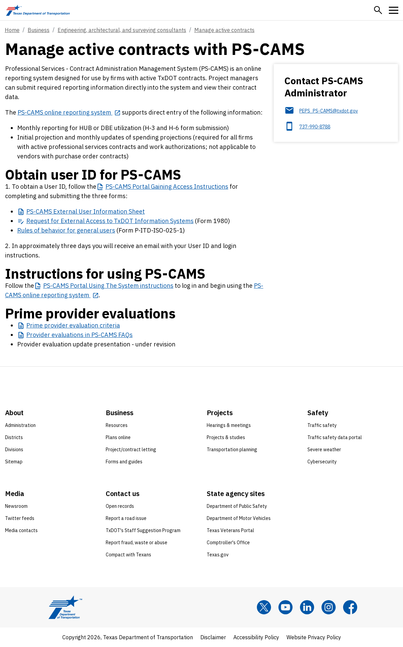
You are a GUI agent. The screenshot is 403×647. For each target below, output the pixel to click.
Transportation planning (232, 449)
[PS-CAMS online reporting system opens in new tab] (69, 112)
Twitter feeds (19, 518)
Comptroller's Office (228, 543)
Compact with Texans (128, 555)
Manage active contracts (224, 30)
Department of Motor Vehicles (239, 518)
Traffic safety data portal (334, 437)
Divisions (14, 449)
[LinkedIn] (307, 607)
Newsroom (16, 506)
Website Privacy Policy (314, 637)
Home (12, 30)
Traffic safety (322, 425)
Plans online (118, 437)
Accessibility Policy (256, 637)
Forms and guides (124, 462)
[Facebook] (350, 607)
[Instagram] (329, 607)
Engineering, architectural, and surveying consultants (122, 30)
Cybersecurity (322, 462)
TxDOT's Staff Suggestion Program (143, 530)
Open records (120, 506)
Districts (14, 437)
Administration (20, 425)
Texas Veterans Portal (230, 530)
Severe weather (324, 449)
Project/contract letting (131, 449)
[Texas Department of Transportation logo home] (38, 10)
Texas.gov (218, 555)
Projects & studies (226, 437)
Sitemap (14, 462)
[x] (264, 607)
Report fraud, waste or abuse (136, 543)
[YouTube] (285, 607)
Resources (117, 425)
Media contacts (21, 530)
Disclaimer (213, 637)
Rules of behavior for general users (66, 230)
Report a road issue (126, 518)
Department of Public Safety (237, 506)
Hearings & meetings (229, 425)
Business (38, 30)
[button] (378, 10)
